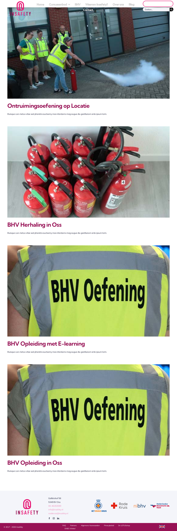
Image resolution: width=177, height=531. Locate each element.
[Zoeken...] (156, 9)
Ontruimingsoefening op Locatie (48, 105)
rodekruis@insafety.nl (58, 513)
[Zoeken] (171, 9)
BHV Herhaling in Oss (34, 224)
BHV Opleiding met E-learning (46, 343)
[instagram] (54, 518)
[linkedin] (58, 518)
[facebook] (49, 518)
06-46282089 (54, 506)
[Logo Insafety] (20, 2)
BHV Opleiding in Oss (34, 462)
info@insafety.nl (55, 509)
